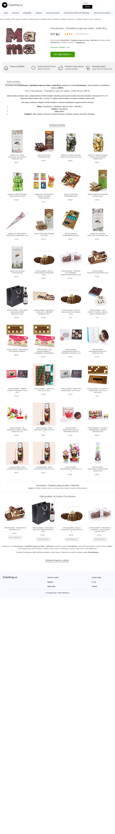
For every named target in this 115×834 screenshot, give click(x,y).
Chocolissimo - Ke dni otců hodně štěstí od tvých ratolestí (97, 390)
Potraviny (24, 19)
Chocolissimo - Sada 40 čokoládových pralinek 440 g (70, 312)
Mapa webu (51, 586)
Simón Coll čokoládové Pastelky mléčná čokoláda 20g (44, 196)
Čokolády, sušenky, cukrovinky (49, 19)
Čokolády (15, 13)
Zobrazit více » (80, 42)
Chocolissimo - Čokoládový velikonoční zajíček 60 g (98, 469)
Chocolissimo (54, 42)
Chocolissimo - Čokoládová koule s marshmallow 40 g (71, 429)
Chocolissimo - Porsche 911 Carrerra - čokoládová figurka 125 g (71, 272)
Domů (6, 13)
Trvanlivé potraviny (33, 19)
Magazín (50, 582)
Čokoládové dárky (53, 13)
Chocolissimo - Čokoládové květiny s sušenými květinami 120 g (71, 351)
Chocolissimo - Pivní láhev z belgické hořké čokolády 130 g (17, 312)
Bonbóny (39, 13)
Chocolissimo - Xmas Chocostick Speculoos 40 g (44, 429)
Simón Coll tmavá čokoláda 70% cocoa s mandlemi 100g (17, 157)
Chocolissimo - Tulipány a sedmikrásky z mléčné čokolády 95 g (98, 429)
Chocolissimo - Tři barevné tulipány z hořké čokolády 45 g (17, 429)
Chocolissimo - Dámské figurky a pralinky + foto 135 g (17, 390)
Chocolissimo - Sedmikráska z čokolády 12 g (71, 469)
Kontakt (94, 586)
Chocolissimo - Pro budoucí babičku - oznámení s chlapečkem (44, 351)
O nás (94, 582)
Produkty (7, 19)
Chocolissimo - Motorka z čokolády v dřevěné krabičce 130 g (44, 312)
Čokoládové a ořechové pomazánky (77, 13)
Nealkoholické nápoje (102, 13)
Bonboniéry (27, 13)
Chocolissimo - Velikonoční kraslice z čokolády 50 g (98, 351)
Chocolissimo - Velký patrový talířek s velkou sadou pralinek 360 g (98, 312)
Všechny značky (53, 577)
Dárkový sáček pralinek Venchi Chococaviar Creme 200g (97, 157)
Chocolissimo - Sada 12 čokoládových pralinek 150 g (44, 272)
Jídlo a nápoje (15, 19)
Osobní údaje (96, 577)
